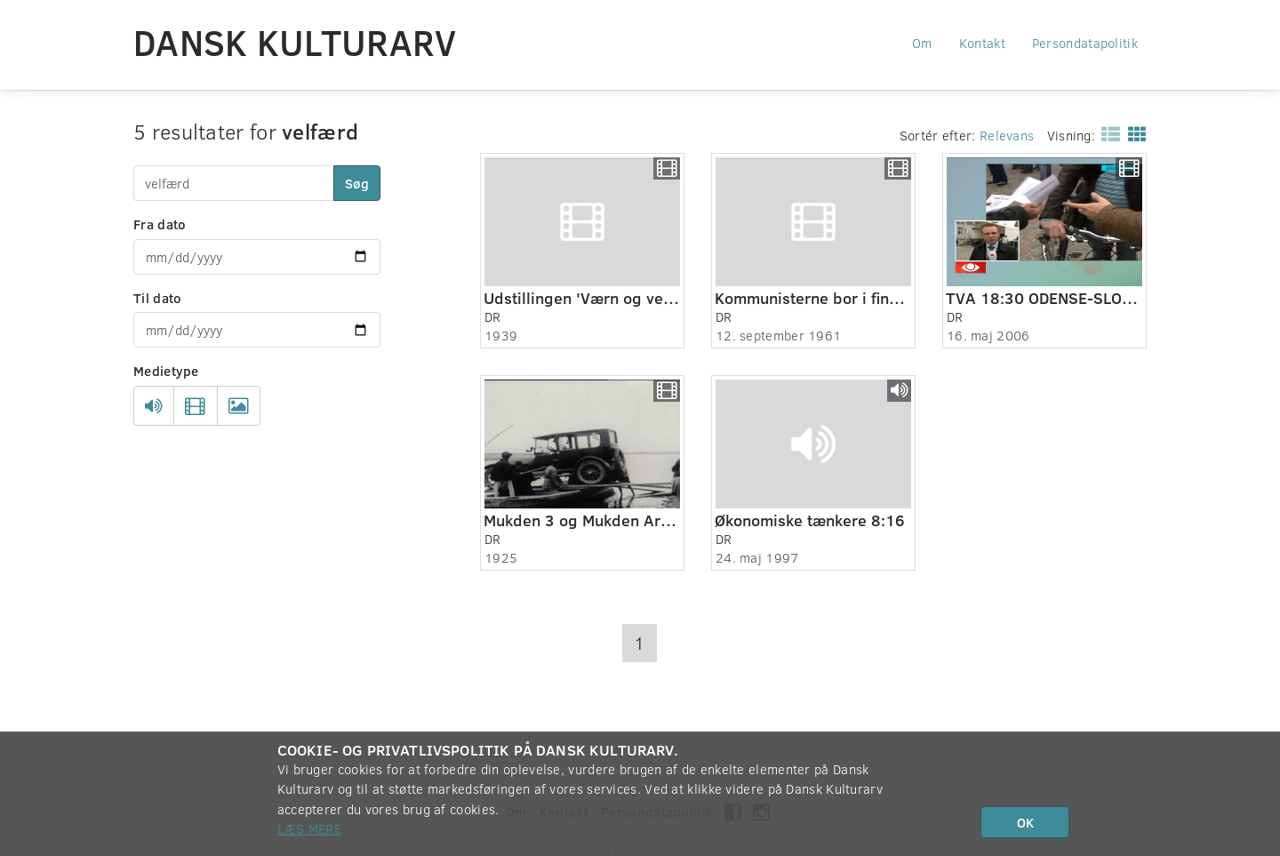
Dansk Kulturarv (295, 42)
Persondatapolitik (1085, 43)
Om (922, 43)
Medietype (166, 371)
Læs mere (309, 828)
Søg (357, 183)
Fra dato (159, 224)
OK (1025, 822)
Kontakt (982, 43)
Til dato (157, 298)
